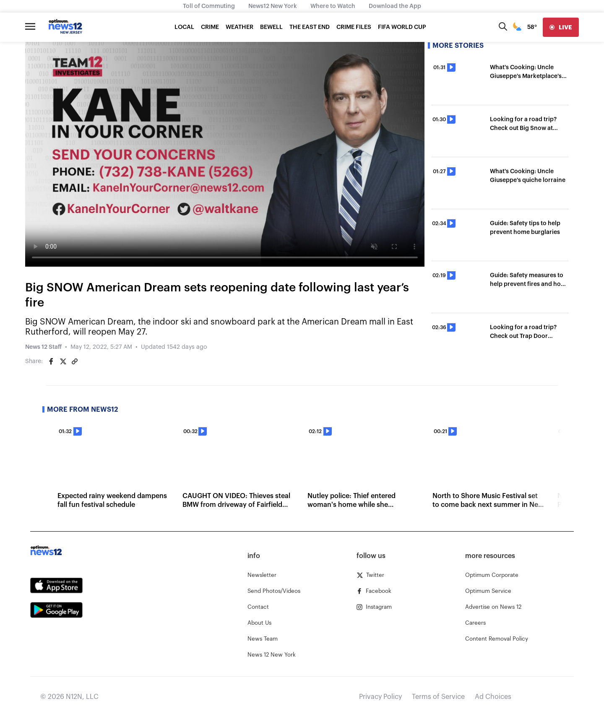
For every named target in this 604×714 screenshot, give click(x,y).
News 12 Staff (43, 347)
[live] (561, 27)
